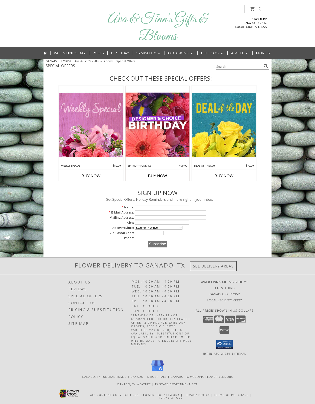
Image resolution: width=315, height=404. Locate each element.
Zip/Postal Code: (122, 233)
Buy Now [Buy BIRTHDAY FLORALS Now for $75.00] (157, 176)
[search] (265, 66)
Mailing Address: (122, 217)
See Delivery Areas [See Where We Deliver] (213, 266)
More (264, 53)
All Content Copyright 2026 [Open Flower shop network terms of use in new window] (115, 395)
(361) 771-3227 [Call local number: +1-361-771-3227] (256, 27)
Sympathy (148, 53)
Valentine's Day (70, 53)
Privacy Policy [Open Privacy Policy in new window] (197, 395)
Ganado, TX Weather (134, 384)
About (240, 53)
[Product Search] (239, 66)
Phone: (129, 238)
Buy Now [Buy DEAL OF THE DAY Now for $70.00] (224, 176)
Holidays (212, 53)
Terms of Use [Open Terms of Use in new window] (171, 397)
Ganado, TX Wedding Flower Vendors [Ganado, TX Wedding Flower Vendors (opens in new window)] (202, 376)
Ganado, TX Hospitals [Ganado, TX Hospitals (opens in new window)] (148, 376)
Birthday (120, 53)
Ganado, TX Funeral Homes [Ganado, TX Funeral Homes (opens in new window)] (104, 376)
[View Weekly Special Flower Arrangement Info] (91, 124)
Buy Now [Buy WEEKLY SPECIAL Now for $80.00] (91, 176)
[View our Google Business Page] (157, 371)
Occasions (181, 53)
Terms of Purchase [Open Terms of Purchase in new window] (231, 395)
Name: (128, 207)
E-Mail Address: (121, 212)
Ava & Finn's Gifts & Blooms (157, 28)
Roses (98, 53)
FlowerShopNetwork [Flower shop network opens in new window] (161, 395)
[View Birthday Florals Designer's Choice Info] (157, 124)
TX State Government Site (176, 384)
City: (130, 223)
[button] (255, 9)
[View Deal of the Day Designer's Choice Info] (224, 124)
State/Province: (122, 228)
